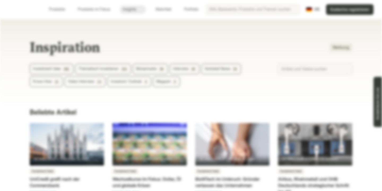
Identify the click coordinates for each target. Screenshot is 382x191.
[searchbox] (253, 9)
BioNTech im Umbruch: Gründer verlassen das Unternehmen (227, 182)
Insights (133, 9)
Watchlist (160, 9)
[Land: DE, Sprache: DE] (313, 9)
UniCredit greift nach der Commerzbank (55, 182)
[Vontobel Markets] (22, 9)
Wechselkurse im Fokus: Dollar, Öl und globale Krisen (146, 182)
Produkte (60, 9)
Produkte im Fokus (97, 9)
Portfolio (188, 9)
